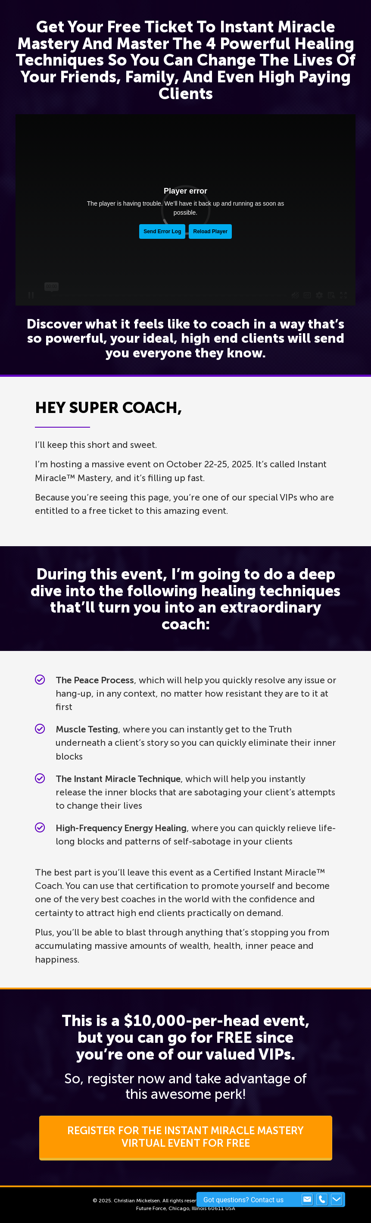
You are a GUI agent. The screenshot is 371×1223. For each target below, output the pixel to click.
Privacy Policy (261, 1201)
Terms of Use (223, 1201)
